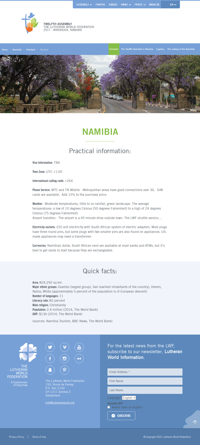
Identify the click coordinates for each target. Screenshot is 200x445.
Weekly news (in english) (127, 407)
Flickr (79, 358)
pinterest (64, 370)
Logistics (160, 49)
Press (139, 4)
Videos (113, 4)
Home (5, 49)
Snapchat (50, 370)
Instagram (64, 358)
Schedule (30, 49)
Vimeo (64, 347)
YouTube (79, 347)
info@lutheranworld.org (59, 402)
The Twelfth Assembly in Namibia (137, 49)
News (124, 4)
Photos (100, 4)
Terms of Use (39, 436)
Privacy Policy (16, 436)
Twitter (50, 347)
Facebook (50, 358)
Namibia (44, 49)
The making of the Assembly (181, 49)
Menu (154, 4)
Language (114, 398)
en (172, 4)
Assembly (82, 4)
